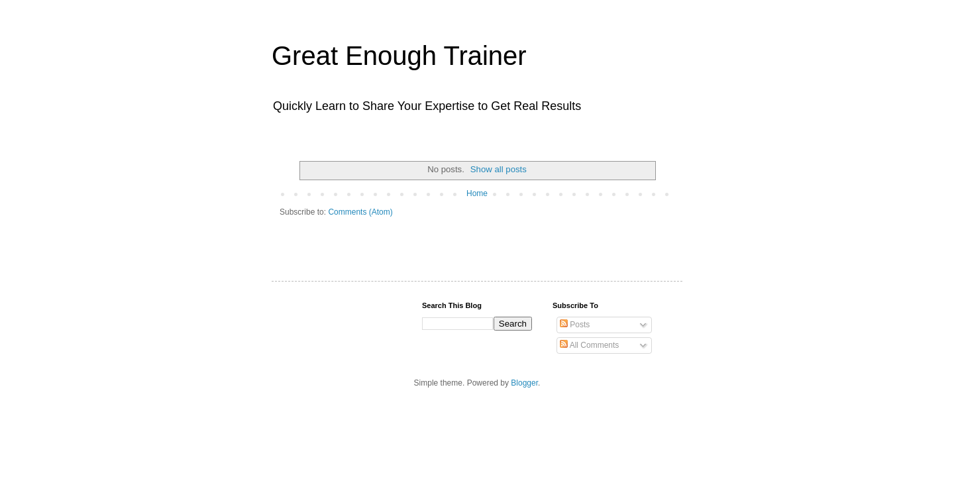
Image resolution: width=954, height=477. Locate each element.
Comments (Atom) (360, 212)
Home (477, 193)
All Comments (589, 345)
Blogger (524, 383)
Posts (575, 324)
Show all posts (498, 169)
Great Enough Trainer (399, 55)
